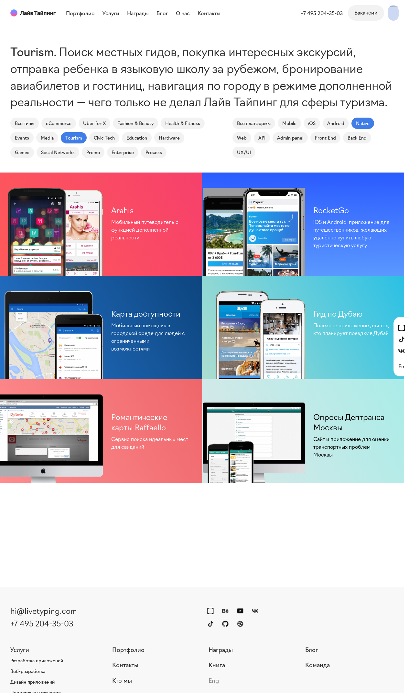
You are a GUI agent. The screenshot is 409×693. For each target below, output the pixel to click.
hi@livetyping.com (43, 610)
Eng (214, 680)
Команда (317, 664)
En (401, 365)
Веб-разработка (27, 671)
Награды (221, 649)
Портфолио (128, 649)
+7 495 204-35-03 (286, 12)
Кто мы (122, 680)
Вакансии (330, 12)
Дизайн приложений (32, 681)
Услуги (19, 649)
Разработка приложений (36, 660)
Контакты (125, 664)
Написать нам (375, 12)
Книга (217, 664)
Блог (311, 649)
